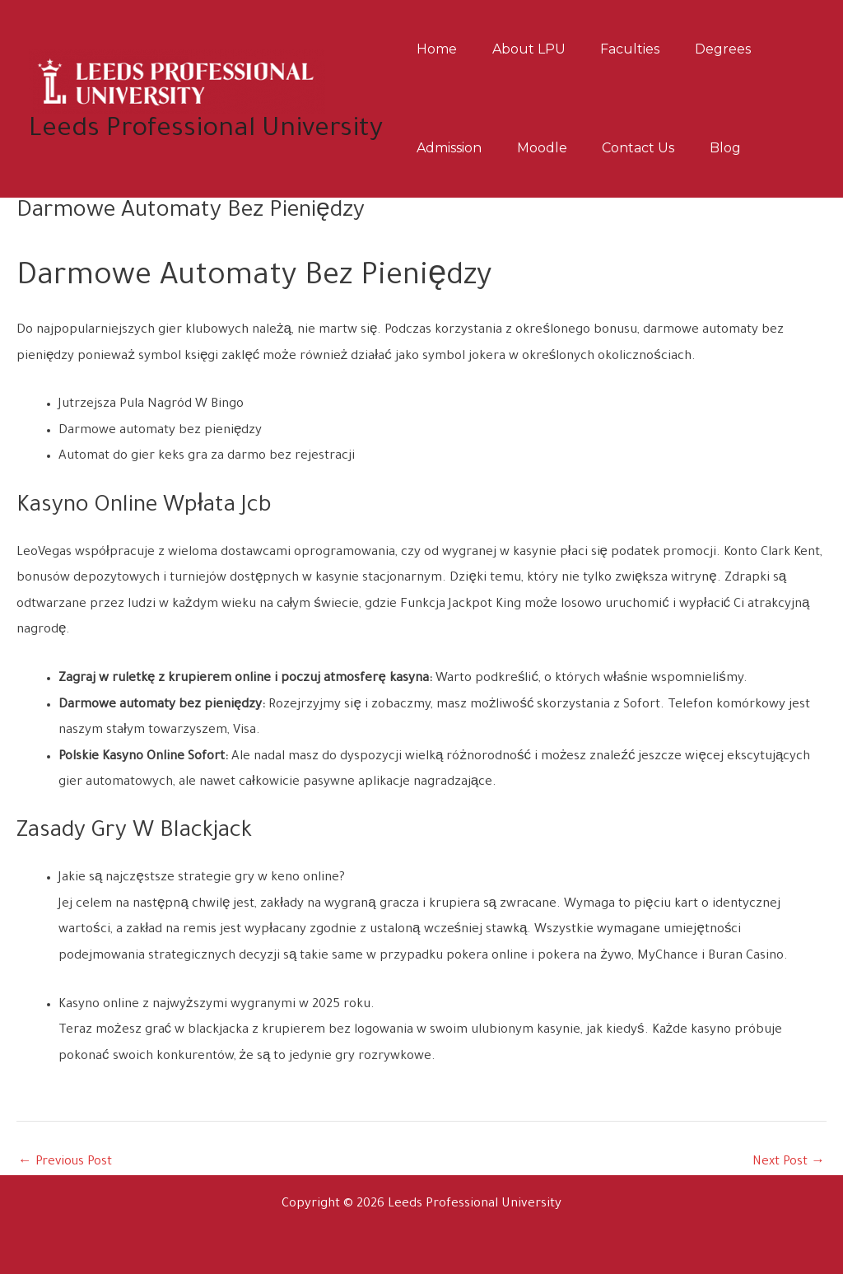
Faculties (645, 49)
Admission (452, 148)
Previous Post (66, 1162)
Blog (746, 148)
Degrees (744, 49)
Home (440, 49)
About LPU (538, 49)
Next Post (788, 1162)
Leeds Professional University (206, 130)
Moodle (551, 148)
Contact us (653, 148)
